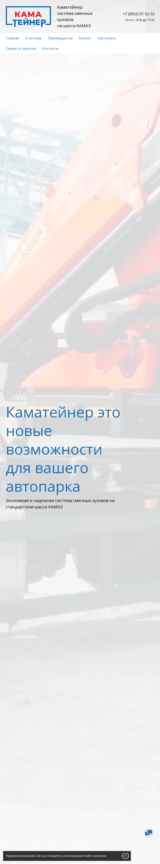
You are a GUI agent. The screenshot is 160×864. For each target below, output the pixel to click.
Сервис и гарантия (21, 48)
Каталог (85, 38)
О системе (33, 38)
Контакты (50, 48)
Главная (12, 38)
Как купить (107, 38)
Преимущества (60, 38)
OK (125, 856)
